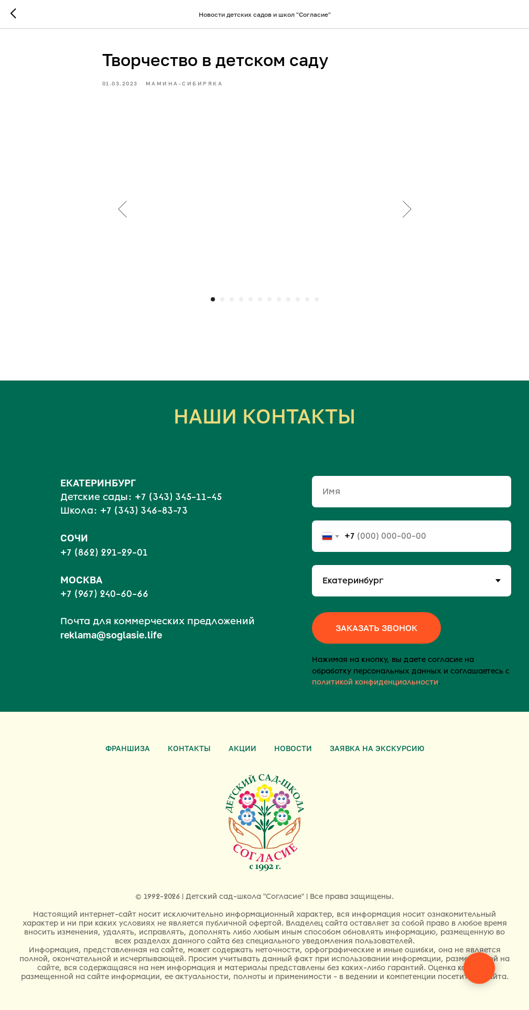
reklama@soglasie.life (111, 634)
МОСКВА (81, 579)
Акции (242, 748)
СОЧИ (74, 538)
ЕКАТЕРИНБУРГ (98, 482)
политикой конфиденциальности (375, 682)
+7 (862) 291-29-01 (104, 552)
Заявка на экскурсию (377, 748)
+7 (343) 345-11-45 (178, 497)
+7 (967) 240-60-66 (104, 594)
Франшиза (127, 748)
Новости (293, 748)
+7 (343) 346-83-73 (144, 510)
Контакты (189, 748)
